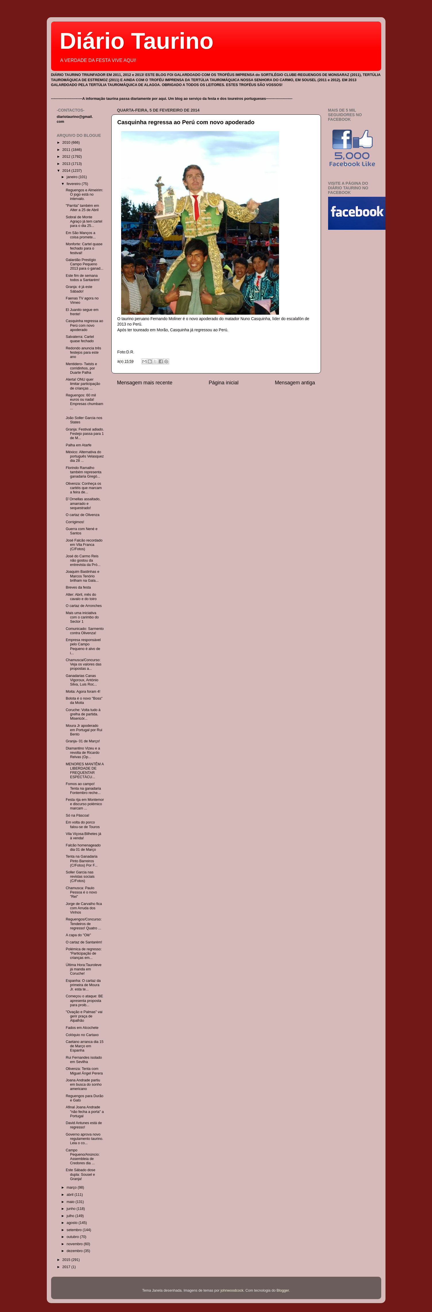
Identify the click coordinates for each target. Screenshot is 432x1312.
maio (71, 1202)
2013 (66, 164)
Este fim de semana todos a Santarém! (83, 278)
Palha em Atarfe (79, 445)
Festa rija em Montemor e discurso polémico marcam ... (85, 804)
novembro (75, 1244)
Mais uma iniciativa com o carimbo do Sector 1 (82, 617)
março (72, 1188)
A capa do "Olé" (78, 935)
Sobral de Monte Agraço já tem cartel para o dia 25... (84, 221)
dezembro (75, 1251)
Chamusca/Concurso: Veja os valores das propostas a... (83, 664)
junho (71, 1209)
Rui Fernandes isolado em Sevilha (84, 1060)
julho (71, 1216)
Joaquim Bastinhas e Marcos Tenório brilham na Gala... (82, 576)
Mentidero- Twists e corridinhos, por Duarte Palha (81, 368)
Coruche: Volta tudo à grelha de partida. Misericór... (83, 714)
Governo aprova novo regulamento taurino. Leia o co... (84, 1138)
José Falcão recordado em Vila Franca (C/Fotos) (84, 544)
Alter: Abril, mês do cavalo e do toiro (81, 597)
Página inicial (224, 383)
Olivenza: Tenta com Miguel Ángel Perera (84, 1071)
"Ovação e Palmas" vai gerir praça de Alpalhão (84, 1016)
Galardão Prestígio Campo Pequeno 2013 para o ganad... (84, 264)
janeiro (72, 177)
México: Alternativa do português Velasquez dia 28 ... (85, 456)
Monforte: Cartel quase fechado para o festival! (84, 248)
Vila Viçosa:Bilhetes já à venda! (83, 836)
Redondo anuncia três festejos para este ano (83, 352)
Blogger (283, 1290)
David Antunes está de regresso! (84, 1125)
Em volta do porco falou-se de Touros (83, 824)
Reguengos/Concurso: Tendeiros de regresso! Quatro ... (84, 923)
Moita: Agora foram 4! (83, 692)
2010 (66, 143)
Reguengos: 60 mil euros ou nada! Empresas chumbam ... (84, 401)
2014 (66, 171)
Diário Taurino (137, 41)
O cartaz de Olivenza (83, 515)
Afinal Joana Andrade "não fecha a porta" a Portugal (85, 1111)
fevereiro (74, 184)
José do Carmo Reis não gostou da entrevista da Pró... (83, 560)
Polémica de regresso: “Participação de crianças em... (84, 953)
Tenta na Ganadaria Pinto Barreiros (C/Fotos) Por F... (82, 860)
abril (70, 1195)
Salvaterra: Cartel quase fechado (80, 339)
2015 (66, 1260)
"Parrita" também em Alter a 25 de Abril (82, 208)
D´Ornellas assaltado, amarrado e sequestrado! (83, 503)
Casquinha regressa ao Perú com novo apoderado (186, 122)
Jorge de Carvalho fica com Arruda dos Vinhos (84, 908)
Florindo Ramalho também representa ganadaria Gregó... (83, 472)
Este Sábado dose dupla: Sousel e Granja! (80, 1174)
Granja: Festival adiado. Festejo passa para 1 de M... (85, 433)
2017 (66, 1267)
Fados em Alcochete (82, 1028)
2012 (66, 157)
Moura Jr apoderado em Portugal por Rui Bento (84, 730)
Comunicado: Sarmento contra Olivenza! (85, 631)
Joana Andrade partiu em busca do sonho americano (84, 1084)
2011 (66, 150)
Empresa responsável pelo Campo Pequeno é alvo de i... (83, 646)
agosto (72, 1223)
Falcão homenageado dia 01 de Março (83, 847)
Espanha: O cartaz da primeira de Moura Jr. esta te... (83, 985)
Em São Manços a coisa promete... (81, 235)
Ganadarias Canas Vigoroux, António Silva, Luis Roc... (82, 680)
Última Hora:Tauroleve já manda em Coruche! (84, 969)
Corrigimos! (75, 522)
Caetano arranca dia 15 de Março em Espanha (85, 1046)
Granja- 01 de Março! (83, 741)
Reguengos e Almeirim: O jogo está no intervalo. (84, 194)
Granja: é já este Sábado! (79, 289)
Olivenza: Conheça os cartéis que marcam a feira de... (84, 488)
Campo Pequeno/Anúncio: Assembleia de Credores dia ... (83, 1156)
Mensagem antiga (295, 383)
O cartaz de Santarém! (84, 942)
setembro (75, 1230)
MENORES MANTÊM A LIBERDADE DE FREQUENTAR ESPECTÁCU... (85, 770)
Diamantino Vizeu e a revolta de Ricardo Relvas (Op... (83, 752)
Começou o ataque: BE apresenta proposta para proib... (84, 1000)
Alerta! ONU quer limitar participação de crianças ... (83, 383)
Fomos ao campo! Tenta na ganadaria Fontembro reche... (83, 788)
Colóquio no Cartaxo (82, 1035)
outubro (73, 1237)
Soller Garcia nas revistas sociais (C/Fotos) (80, 876)
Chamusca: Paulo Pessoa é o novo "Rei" (81, 892)
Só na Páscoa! (77, 815)
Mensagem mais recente (145, 383)
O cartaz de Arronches (84, 606)
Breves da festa (78, 587)
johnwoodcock (231, 1290)
